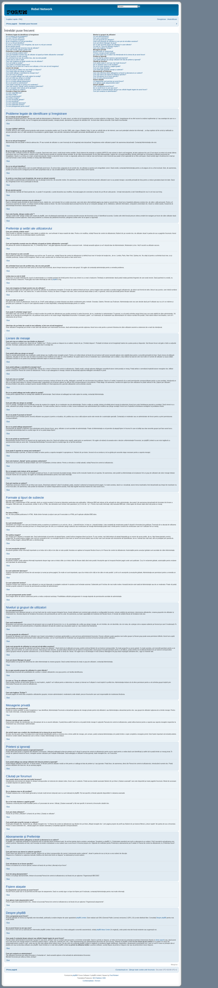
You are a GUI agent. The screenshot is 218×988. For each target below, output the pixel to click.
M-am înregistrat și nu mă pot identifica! (19, 41)
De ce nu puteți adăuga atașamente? (18, 81)
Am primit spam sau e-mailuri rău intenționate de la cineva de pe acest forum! (119, 55)
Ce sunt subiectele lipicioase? (16, 103)
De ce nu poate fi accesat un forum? (18, 79)
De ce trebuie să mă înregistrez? (17, 36)
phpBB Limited (81, 918)
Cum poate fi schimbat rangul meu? (18, 65)
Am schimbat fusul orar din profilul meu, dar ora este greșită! (26, 58)
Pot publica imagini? (13, 98)
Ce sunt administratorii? (101, 36)
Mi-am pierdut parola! (13, 46)
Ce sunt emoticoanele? (13, 96)
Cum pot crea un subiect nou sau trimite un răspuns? (23, 69)
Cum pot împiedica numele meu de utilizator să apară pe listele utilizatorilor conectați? (35, 55)
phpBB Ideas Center (103, 930)
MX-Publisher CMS (99, 978)
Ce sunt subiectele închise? (15, 104)
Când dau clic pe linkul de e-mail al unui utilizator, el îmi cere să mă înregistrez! (32, 66)
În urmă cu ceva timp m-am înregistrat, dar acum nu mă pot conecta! (29, 45)
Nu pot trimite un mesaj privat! (103, 51)
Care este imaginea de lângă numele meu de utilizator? (24, 61)
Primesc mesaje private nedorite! (104, 53)
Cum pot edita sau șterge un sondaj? (18, 78)
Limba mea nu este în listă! (15, 60)
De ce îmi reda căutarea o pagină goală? (107, 66)
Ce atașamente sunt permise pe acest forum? (108, 81)
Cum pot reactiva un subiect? (16, 89)
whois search (159, 940)
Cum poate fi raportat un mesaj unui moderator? (22, 84)
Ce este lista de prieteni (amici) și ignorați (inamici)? (110, 58)
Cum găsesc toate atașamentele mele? (106, 83)
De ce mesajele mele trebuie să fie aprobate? (21, 88)
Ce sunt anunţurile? (12, 101)
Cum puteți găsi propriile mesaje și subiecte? (108, 69)
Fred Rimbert (114, 975)
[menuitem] (20, 19)
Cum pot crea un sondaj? (14, 74)
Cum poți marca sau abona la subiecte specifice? (109, 74)
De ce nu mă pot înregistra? (15, 40)
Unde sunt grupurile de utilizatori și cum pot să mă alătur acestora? (115, 41)
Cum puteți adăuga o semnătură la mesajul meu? (22, 73)
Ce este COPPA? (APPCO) (15, 38)
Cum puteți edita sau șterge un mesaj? (19, 71)
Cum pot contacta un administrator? (105, 91)
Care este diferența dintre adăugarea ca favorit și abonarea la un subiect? (117, 73)
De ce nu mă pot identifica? (15, 43)
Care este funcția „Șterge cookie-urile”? (19, 50)
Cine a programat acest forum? (103, 86)
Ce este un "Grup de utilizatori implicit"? (106, 46)
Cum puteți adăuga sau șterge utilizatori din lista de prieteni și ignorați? (117, 60)
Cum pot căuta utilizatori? (101, 68)
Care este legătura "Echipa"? (102, 48)
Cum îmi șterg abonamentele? (103, 78)
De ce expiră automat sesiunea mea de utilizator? (22, 48)
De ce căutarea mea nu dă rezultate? (105, 65)
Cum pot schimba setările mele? (17, 53)
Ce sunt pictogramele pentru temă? (18, 106)
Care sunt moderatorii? (101, 38)
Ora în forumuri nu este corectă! (16, 56)
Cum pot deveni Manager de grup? (105, 43)
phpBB (54, 279)
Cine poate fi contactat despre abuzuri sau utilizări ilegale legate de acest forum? (120, 89)
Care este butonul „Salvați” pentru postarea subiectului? (24, 86)
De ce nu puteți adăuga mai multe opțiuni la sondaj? (23, 76)
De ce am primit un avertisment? (17, 83)
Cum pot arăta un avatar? (14, 63)
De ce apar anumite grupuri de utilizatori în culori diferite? (112, 45)
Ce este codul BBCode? (14, 93)
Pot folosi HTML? (12, 94)
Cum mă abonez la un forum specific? (106, 76)
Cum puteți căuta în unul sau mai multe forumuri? (109, 63)
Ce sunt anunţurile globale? (15, 99)
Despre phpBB (161, 918)
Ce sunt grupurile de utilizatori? (103, 40)
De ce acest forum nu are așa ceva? (105, 88)
